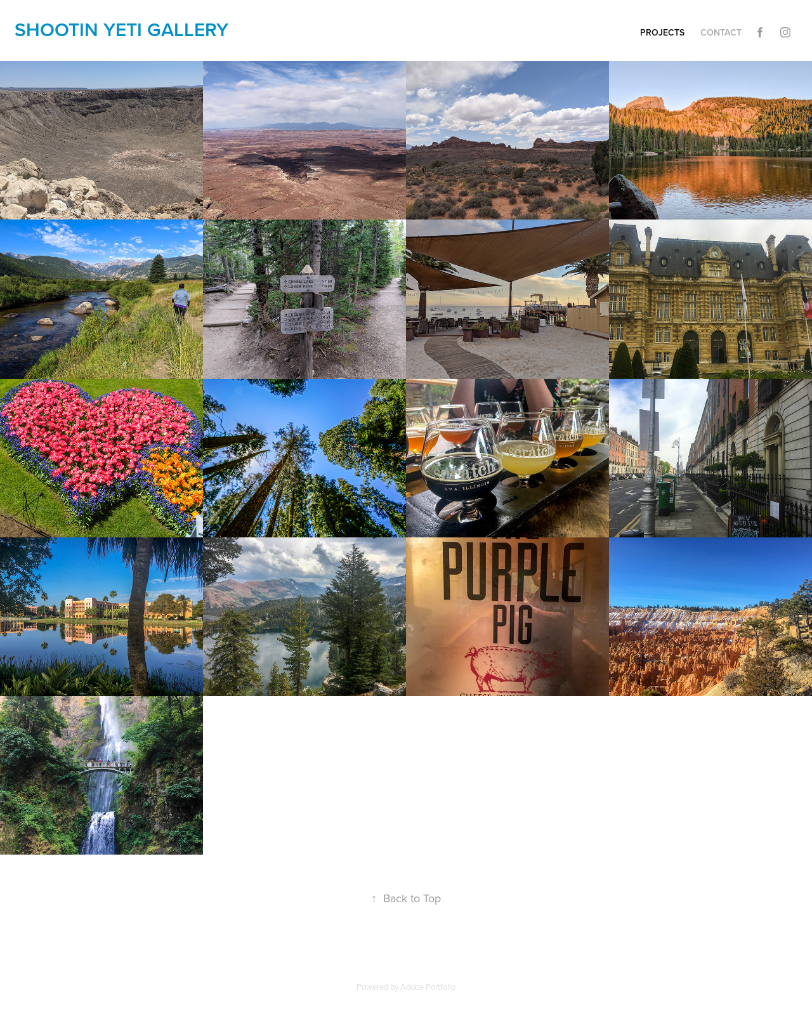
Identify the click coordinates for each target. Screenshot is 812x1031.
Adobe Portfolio (427, 986)
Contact (721, 32)
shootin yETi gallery (121, 29)
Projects (662, 32)
